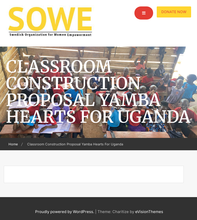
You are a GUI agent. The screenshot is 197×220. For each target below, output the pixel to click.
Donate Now (173, 12)
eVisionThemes (149, 211)
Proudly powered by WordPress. (64, 211)
